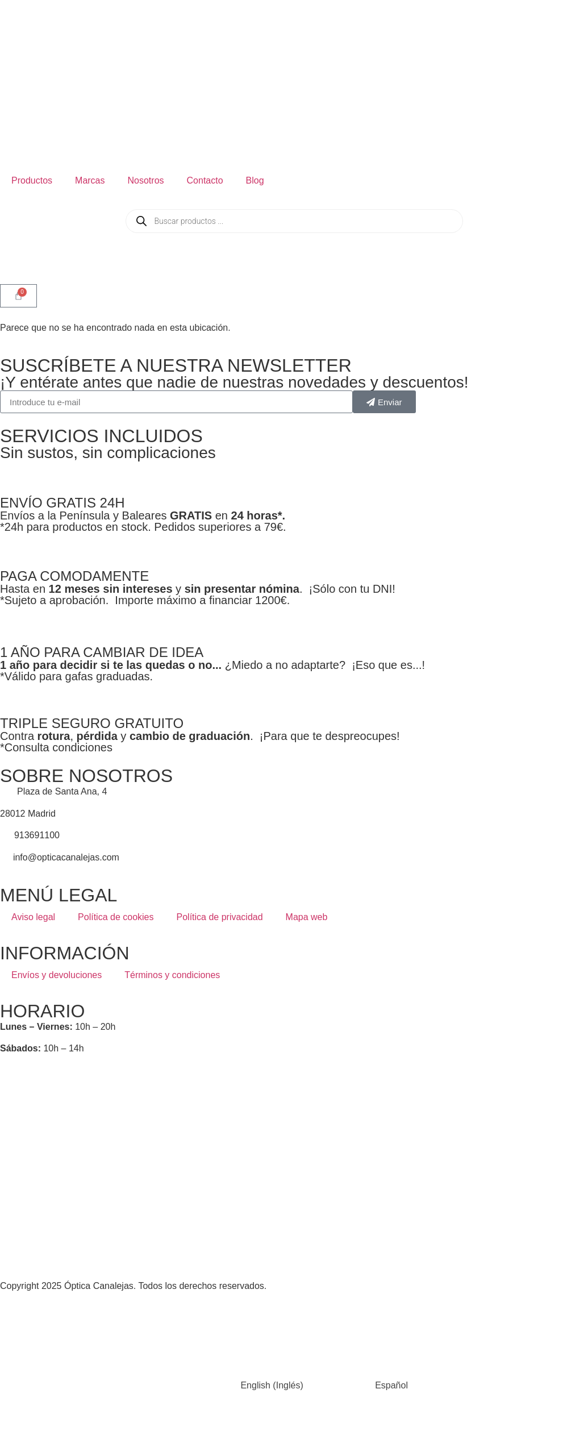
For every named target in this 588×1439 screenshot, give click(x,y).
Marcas (90, 180)
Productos (31, 180)
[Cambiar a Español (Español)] (361, 1385)
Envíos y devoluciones (56, 975)
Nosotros (146, 180)
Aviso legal (33, 917)
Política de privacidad (220, 917)
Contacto (205, 180)
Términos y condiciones (172, 975)
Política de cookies (115, 917)
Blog (255, 180)
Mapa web (307, 917)
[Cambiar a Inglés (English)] (241, 1385)
